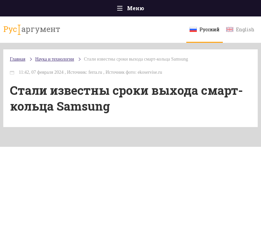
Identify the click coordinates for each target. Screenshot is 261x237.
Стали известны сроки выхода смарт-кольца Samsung (136, 59)
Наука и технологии (54, 59)
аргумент (31, 29)
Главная (17, 59)
